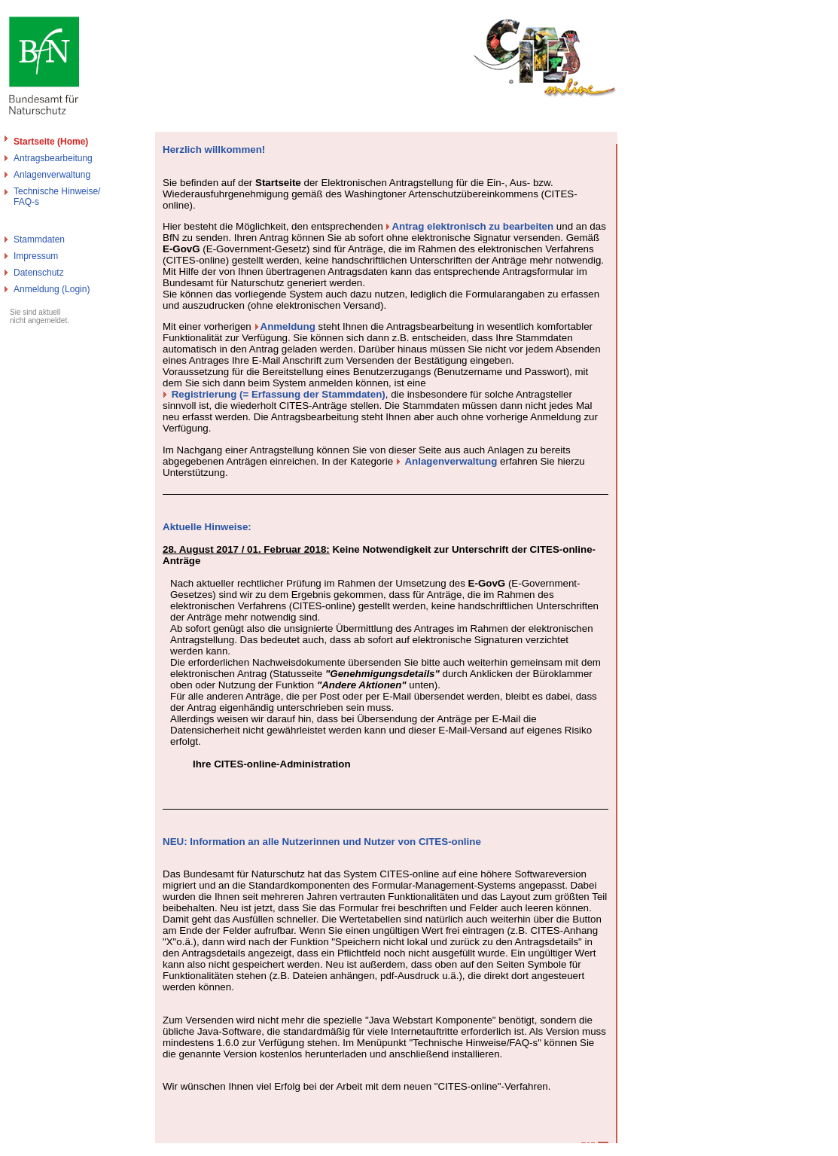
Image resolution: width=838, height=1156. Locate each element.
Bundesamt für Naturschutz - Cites (70, 1149)
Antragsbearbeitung (53, 158)
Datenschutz (39, 272)
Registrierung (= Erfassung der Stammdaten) (278, 394)
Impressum (36, 256)
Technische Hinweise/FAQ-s (57, 196)
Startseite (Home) (51, 141)
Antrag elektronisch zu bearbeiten (472, 226)
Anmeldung (288, 326)
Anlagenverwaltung (52, 174)
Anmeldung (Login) (52, 289)
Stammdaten (39, 239)
